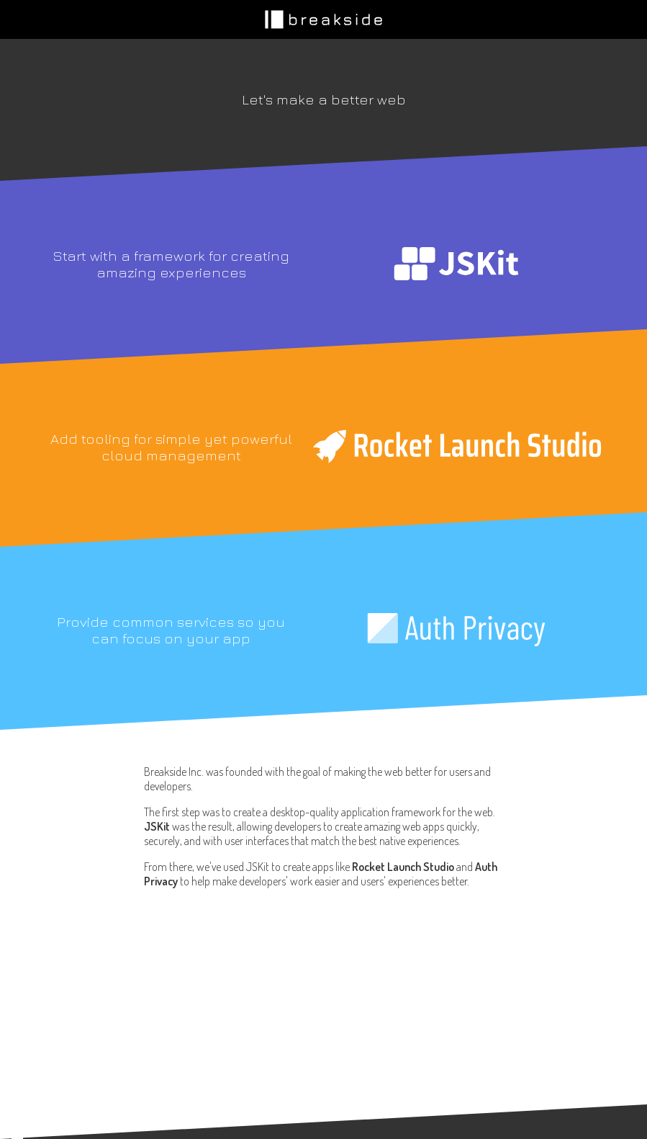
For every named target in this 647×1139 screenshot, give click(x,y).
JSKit (157, 826)
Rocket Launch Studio (403, 866)
